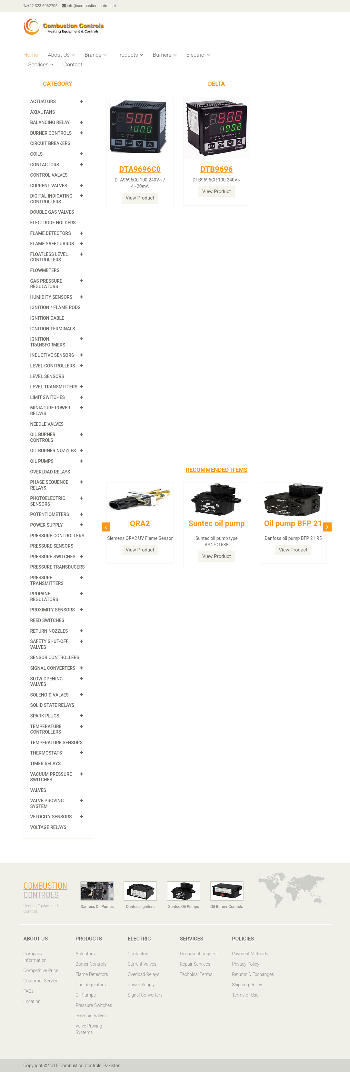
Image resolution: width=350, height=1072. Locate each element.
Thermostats (46, 752)
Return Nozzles (49, 631)
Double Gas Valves (52, 212)
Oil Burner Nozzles (53, 450)
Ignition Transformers (47, 341)
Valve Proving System (47, 803)
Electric (198, 55)
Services (41, 64)
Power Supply (46, 525)
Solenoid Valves (49, 694)
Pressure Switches (52, 556)
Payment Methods (250, 953)
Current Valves (48, 185)
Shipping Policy (247, 984)
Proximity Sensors (52, 609)
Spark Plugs (44, 715)
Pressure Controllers (57, 535)
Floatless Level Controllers (49, 257)
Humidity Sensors (51, 297)
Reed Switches (47, 620)
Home (31, 55)
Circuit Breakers (50, 143)
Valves (38, 790)
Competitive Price (41, 970)
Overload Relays (50, 471)
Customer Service (41, 980)
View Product (139, 198)
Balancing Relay (50, 122)
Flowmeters (45, 270)
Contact (72, 64)
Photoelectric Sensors (47, 501)
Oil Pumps (42, 461)
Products (129, 55)
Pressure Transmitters (47, 580)
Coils (36, 154)
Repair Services (195, 964)
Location (32, 1001)
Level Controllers (52, 365)
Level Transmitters (54, 386)
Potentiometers (49, 514)
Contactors (44, 164)
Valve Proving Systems (88, 1029)
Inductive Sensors (52, 355)
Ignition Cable (47, 318)
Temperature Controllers (46, 729)
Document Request (199, 953)
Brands (95, 55)
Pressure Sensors (52, 546)
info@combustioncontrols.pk (89, 6)
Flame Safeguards (52, 243)
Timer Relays (45, 763)
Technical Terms (196, 974)
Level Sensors (47, 376)
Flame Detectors (50, 233)
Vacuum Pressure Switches (51, 777)
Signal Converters (52, 668)
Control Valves (49, 175)
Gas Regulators (90, 984)
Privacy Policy (245, 964)
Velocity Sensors (51, 816)
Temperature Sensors (56, 742)
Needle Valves (47, 424)
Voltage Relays (48, 827)
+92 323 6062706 (41, 6)
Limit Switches (47, 397)
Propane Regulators (44, 596)
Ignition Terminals (52, 328)
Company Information (35, 957)
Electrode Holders (53, 222)
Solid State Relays (52, 705)
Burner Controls (51, 133)
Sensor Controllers (55, 657)
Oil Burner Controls (42, 437)
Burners (165, 55)
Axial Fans (42, 112)
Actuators (43, 101)
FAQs (29, 991)
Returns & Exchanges (253, 974)
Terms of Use (245, 995)
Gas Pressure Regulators (46, 283)
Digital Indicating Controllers (51, 198)
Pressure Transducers (57, 567)
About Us (61, 55)
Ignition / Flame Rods (55, 307)
